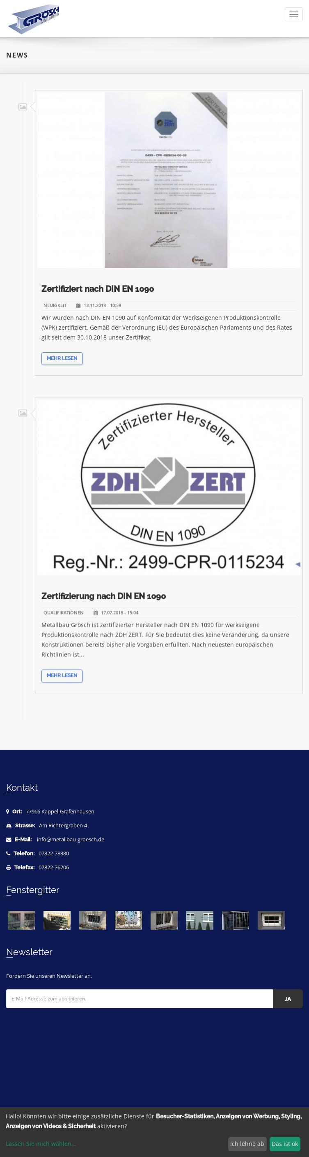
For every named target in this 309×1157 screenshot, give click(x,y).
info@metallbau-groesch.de (70, 839)
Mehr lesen (62, 363)
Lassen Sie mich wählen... (41, 1144)
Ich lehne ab (247, 1144)
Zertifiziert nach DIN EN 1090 (97, 293)
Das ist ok (285, 1144)
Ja (288, 999)
